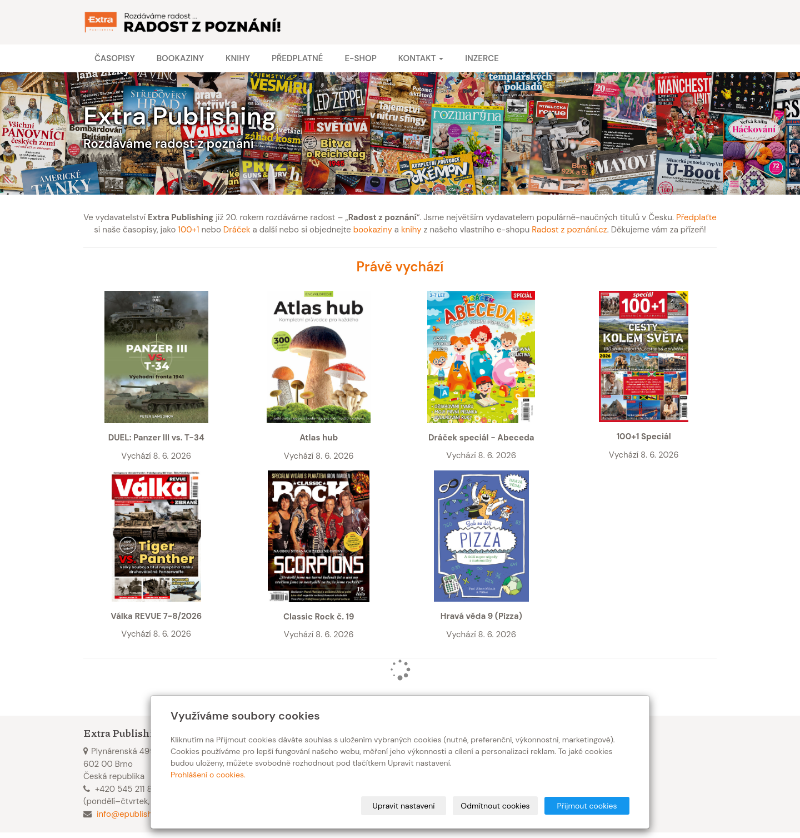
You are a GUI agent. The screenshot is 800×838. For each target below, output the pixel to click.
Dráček (237, 229)
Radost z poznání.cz (569, 229)
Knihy (238, 58)
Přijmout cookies (587, 806)
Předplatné (297, 58)
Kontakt (420, 58)
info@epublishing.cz (135, 814)
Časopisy (114, 58)
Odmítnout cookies (495, 806)
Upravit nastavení (404, 806)
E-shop (360, 58)
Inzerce (482, 58)
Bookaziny (180, 58)
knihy (411, 229)
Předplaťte (696, 217)
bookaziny (372, 229)
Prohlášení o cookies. (208, 775)
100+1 (188, 229)
